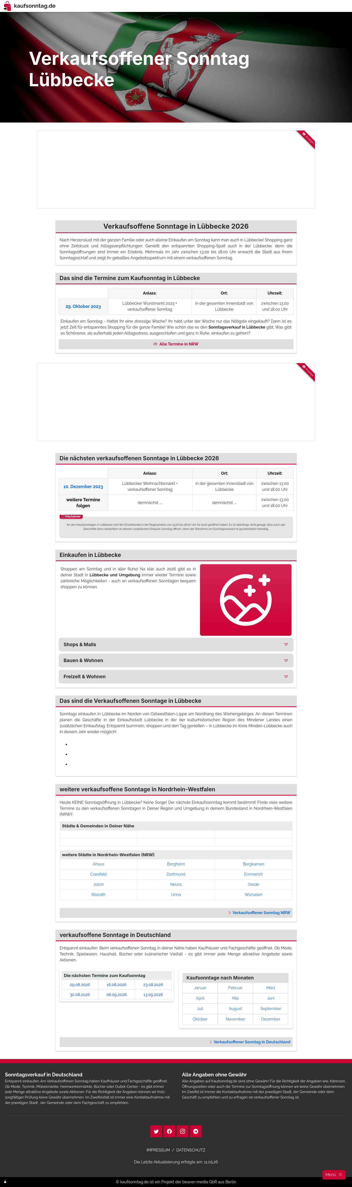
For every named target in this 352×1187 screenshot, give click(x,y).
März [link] (270, 987)
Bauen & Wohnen (83, 660)
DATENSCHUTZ (190, 1150)
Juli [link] (200, 1008)
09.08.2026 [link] (80, 984)
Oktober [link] (200, 1019)
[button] (334, 1175)
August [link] (235, 1008)
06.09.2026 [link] (116, 994)
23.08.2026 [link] (153, 984)
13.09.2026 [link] (153, 994)
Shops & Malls (80, 644)
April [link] (200, 998)
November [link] (235, 1019)
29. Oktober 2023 (83, 306)
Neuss (176, 884)
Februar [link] (235, 987)
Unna (176, 894)
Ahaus (98, 864)
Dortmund (176, 874)
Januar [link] (200, 987)
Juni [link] (270, 998)
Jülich (98, 884)
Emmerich (253, 874)
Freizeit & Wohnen (85, 676)
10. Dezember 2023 (83, 486)
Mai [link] (235, 998)
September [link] (270, 1008)
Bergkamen (253, 864)
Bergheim (176, 864)
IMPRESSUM (158, 1150)
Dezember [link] (270, 1019)
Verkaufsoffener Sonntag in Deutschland (249, 1042)
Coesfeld (98, 874)
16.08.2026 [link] (116, 984)
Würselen (253, 894)
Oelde (253, 884)
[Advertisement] (176, 169)
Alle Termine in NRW (176, 344)
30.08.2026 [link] (80, 994)
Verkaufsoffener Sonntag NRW (259, 912)
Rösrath (98, 894)
